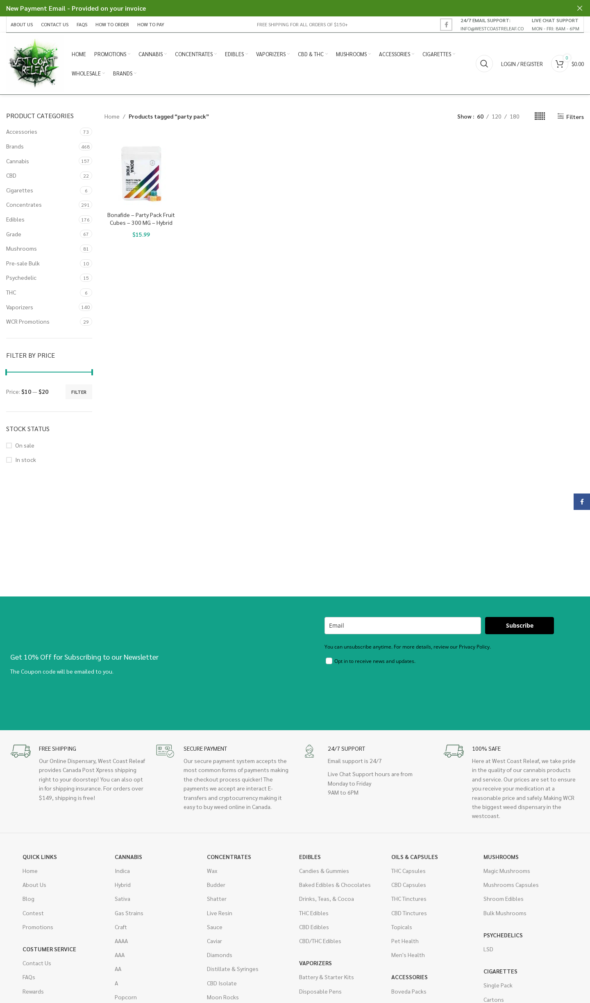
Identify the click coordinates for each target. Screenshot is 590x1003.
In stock (25, 459)
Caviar (214, 940)
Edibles (15, 219)
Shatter (217, 898)
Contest (33, 912)
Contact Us (37, 962)
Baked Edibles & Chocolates (335, 884)
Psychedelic (21, 277)
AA (118, 968)
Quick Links (40, 856)
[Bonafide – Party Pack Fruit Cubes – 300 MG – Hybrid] (140, 170)
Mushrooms (21, 248)
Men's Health (408, 954)
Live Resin (219, 912)
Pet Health (405, 940)
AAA (120, 954)
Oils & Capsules (414, 856)
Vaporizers (19, 307)
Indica (122, 870)
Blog (28, 898)
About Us (34, 884)
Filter (78, 391)
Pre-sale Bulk (23, 263)
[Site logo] (35, 62)
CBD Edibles (314, 926)
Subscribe (519, 625)
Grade (13, 234)
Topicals (401, 926)
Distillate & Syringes (233, 968)
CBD (11, 175)
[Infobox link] (492, 24)
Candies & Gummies (324, 870)
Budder (216, 884)
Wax (212, 870)
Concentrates (24, 204)
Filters (575, 116)
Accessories (21, 131)
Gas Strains (129, 912)
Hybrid (123, 884)
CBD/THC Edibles (320, 940)
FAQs (29, 976)
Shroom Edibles (503, 898)
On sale (24, 445)
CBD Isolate (222, 983)
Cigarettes (19, 190)
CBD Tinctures (409, 912)
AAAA (121, 940)
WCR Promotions (28, 321)
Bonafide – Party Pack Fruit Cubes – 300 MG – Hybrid (141, 218)
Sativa (122, 898)
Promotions (38, 926)
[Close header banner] (580, 8)
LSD (488, 949)
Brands (15, 146)
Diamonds (219, 954)
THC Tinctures (409, 898)
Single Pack (498, 985)
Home (112, 116)
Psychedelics (503, 935)
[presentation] (386, 692)
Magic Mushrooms (506, 870)
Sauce (214, 926)
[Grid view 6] (540, 116)
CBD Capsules (408, 884)
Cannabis (17, 161)
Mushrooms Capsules (511, 884)
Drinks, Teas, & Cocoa (326, 898)
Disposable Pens (320, 991)
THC (11, 292)
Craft (121, 926)
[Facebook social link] (446, 24)
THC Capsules (408, 870)
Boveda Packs (409, 991)
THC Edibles (314, 912)
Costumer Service (49, 949)
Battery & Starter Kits (326, 976)
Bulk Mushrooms (504, 912)
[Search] (484, 63)
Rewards (33, 991)
